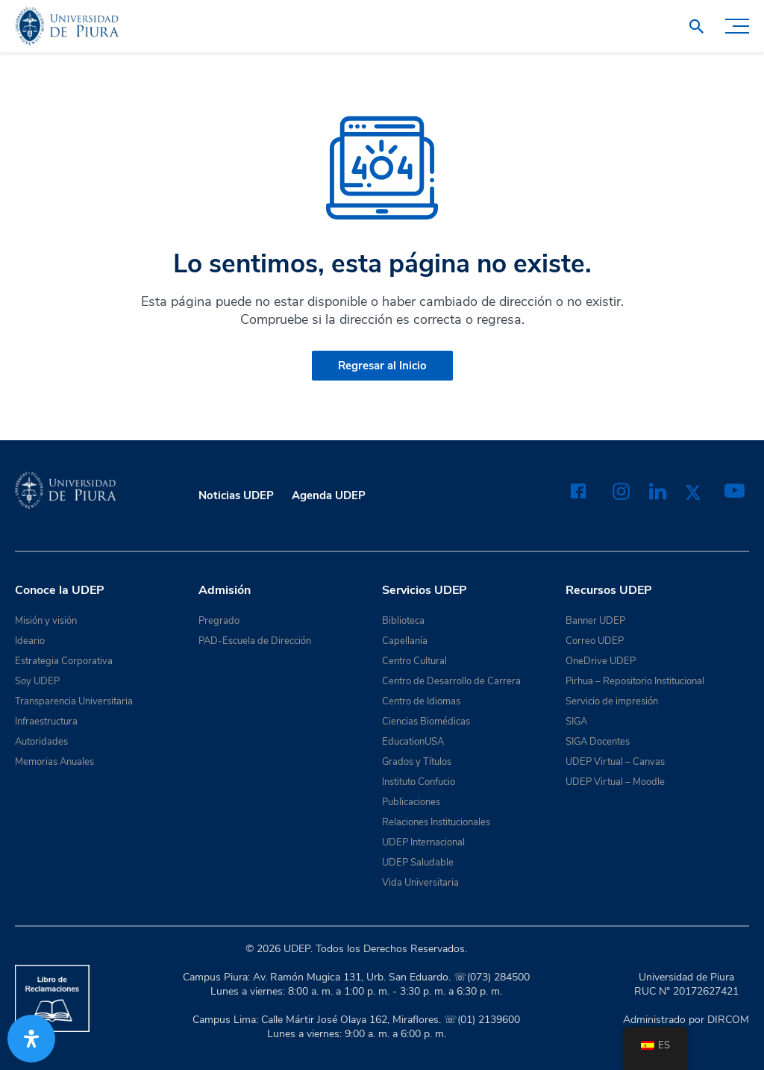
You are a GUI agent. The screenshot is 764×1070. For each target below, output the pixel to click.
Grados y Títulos (416, 762)
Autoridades (41, 741)
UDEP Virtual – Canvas (615, 762)
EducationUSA (413, 741)
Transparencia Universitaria (74, 701)
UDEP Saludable (418, 862)
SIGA (576, 721)
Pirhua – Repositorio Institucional (635, 681)
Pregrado (218, 621)
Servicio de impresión (612, 701)
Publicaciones (411, 802)
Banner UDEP (595, 621)
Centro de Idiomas (421, 701)
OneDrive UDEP (601, 661)
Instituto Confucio (418, 782)
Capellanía (405, 641)
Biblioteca (403, 621)
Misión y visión (46, 621)
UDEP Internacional (423, 842)
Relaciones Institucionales (436, 822)
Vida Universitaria (420, 882)
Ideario (30, 641)
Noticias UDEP (236, 495)
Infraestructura (46, 721)
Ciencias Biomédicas (426, 721)
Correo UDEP (595, 641)
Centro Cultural (414, 661)
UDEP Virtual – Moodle (615, 782)
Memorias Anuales (54, 762)
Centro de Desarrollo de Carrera (451, 681)
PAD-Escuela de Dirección (254, 641)
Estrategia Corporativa (64, 661)
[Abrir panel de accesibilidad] (31, 1039)
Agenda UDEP (329, 495)
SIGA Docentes (598, 741)
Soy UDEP (37, 681)
